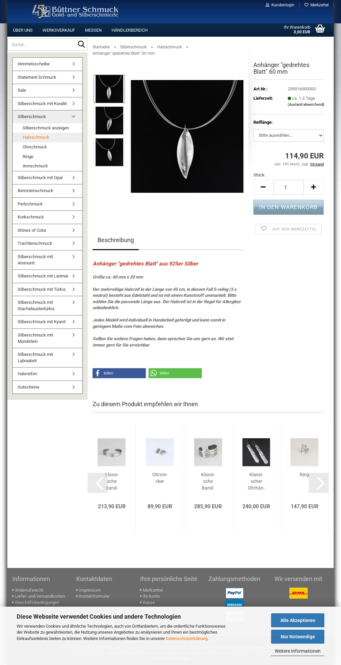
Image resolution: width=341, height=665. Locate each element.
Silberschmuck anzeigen (46, 127)
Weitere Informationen (298, 651)
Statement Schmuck (37, 77)
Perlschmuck (30, 203)
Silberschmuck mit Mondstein (35, 338)
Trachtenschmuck (35, 243)
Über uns (23, 30)
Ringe (28, 156)
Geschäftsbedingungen (35, 602)
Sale (22, 90)
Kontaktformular (93, 596)
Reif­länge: (263, 122)
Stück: (259, 174)
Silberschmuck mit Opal (40, 177)
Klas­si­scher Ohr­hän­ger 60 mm (256, 481)
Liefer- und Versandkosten (38, 596)
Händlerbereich (130, 30)
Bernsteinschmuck (35, 190)
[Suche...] (81, 45)
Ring (304, 474)
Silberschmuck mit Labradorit (35, 357)
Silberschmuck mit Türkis (42, 289)
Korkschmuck (31, 216)
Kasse (147, 602)
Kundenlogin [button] (280, 5)
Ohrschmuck (35, 146)
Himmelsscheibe (34, 63)
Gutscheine (28, 387)
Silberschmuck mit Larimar (43, 275)
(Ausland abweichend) (306, 104)
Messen (93, 30)
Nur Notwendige (298, 636)
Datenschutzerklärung (186, 638)
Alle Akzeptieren (297, 620)
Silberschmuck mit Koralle (42, 103)
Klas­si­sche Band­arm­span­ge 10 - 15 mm (111, 481)
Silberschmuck (32, 116)
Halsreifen (27, 373)
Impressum (88, 590)
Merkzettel (316, 5)
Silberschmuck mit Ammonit (35, 259)
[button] (263, 187)
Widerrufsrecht (27, 590)
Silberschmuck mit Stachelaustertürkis (36, 305)
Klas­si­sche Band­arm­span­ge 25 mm (208, 481)
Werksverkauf (59, 30)
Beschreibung (116, 239)
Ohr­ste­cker (160, 478)
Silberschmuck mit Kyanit (42, 321)
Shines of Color (32, 230)
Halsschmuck (36, 137)
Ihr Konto (150, 596)
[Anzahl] (288, 187)
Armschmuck (35, 165)
